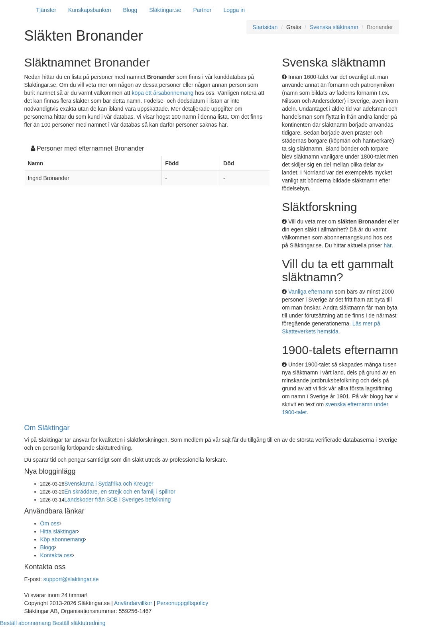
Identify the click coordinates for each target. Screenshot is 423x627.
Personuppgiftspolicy (182, 603)
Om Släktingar (47, 428)
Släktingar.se (165, 10)
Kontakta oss (56, 555)
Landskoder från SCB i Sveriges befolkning (117, 499)
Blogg (130, 10)
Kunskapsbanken (89, 10)
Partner (202, 10)
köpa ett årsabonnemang (163, 93)
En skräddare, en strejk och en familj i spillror (119, 491)
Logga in (234, 10)
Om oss (49, 523)
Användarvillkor (133, 603)
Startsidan (264, 27)
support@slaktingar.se (71, 579)
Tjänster (46, 10)
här (387, 245)
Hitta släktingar (58, 531)
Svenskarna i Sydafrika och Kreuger (108, 483)
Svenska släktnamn (334, 27)
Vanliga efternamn (310, 291)
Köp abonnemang (62, 539)
